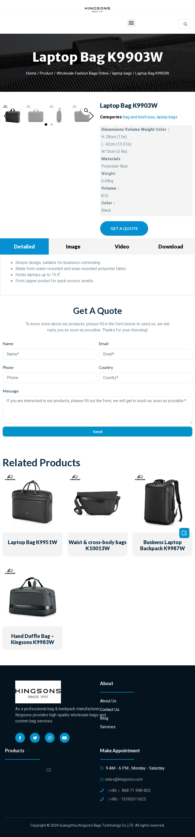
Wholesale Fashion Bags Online (83, 73)
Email (103, 343)
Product (46, 73)
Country (106, 367)
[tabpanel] (97, 275)
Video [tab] (122, 246)
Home (31, 73)
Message (11, 390)
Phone (8, 367)
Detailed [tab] (24, 246)
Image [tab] (73, 246)
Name (8, 343)
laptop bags (122, 73)
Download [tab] (170, 246)
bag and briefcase (139, 117)
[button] (131, 23)
